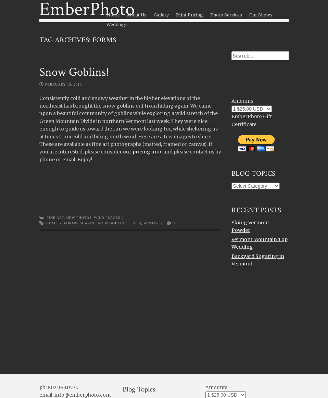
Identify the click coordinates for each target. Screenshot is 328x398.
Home (113, 14)
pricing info (147, 152)
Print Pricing (189, 14)
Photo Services (226, 14)
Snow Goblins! (74, 72)
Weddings (117, 24)
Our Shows (261, 14)
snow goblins (112, 223)
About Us (137, 14)
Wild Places (107, 218)
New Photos (79, 218)
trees (135, 223)
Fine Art (55, 218)
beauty (54, 223)
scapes (87, 223)
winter (151, 223)
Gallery (161, 14)
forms (70, 223)
